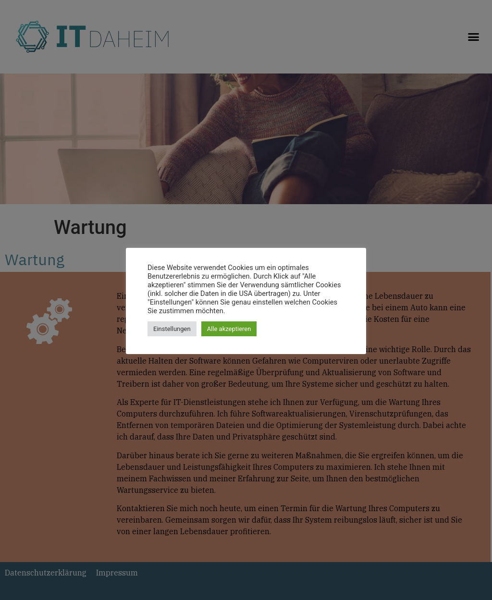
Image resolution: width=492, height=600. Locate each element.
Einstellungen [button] (172, 328)
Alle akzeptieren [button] (229, 328)
